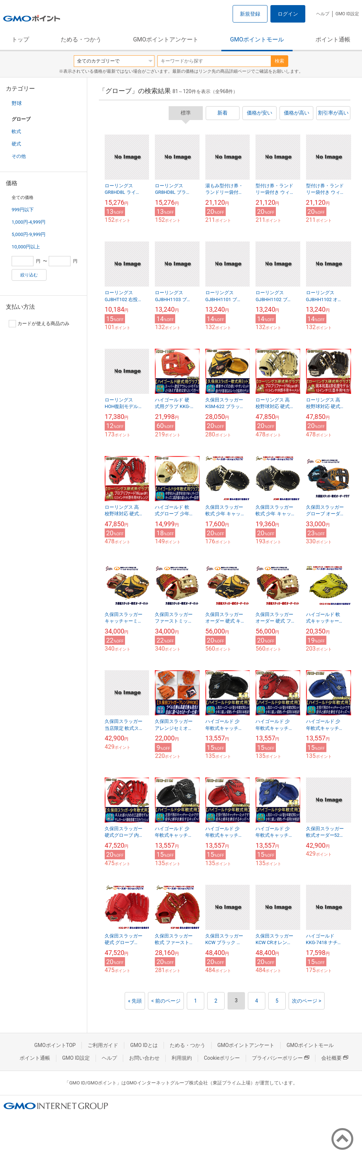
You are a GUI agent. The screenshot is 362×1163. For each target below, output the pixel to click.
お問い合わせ (144, 1058)
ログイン (288, 14)
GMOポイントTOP (55, 1045)
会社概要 (334, 1058)
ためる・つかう (81, 39)
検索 (279, 61)
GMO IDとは (144, 1045)
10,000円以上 (26, 246)
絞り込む (29, 274)
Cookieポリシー (222, 1058)
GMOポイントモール (257, 39)
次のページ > (306, 1001)
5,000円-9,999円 (28, 234)
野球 (17, 103)
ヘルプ (322, 13)
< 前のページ (166, 1001)
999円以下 (23, 209)
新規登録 (250, 14)
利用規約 (182, 1058)
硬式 (16, 144)
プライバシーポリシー (280, 1058)
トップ (20, 39)
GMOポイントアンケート (165, 39)
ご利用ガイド (103, 1045)
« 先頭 (135, 1001)
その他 (19, 156)
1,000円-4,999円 (28, 222)
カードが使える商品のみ (39, 323)
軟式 (16, 131)
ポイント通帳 (332, 39)
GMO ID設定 (347, 13)
